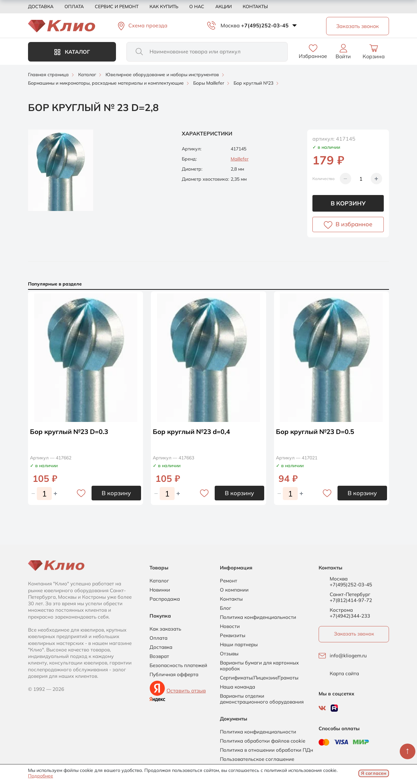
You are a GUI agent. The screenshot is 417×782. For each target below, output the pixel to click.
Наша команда (237, 687)
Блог (225, 608)
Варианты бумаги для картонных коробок (259, 666)
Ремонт (228, 581)
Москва (230, 25)
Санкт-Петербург (350, 594)
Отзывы (229, 654)
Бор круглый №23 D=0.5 (315, 431)
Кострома (341, 610)
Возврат (159, 656)
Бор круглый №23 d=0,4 (191, 431)
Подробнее (40, 776)
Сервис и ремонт (116, 6)
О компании (234, 590)
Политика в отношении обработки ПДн (266, 750)
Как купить (164, 6)
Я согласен (373, 773)
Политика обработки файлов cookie (262, 741)
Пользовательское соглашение (257, 759)
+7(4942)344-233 (350, 616)
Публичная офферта (174, 674)
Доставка (40, 6)
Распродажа (165, 599)
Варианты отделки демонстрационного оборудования (262, 699)
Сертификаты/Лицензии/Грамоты (259, 678)
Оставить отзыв (186, 690)
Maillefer (240, 159)
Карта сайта (344, 674)
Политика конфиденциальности (258, 617)
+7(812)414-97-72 (351, 600)
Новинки (160, 590)
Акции (223, 6)
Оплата (74, 6)
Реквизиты (232, 635)
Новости (230, 626)
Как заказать (165, 629)
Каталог (72, 52)
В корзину (348, 203)
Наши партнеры (239, 645)
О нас (196, 6)
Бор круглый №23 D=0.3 (69, 431)
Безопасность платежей (178, 665)
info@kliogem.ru (348, 656)
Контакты (255, 6)
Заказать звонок (354, 634)
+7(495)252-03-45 (265, 25)
